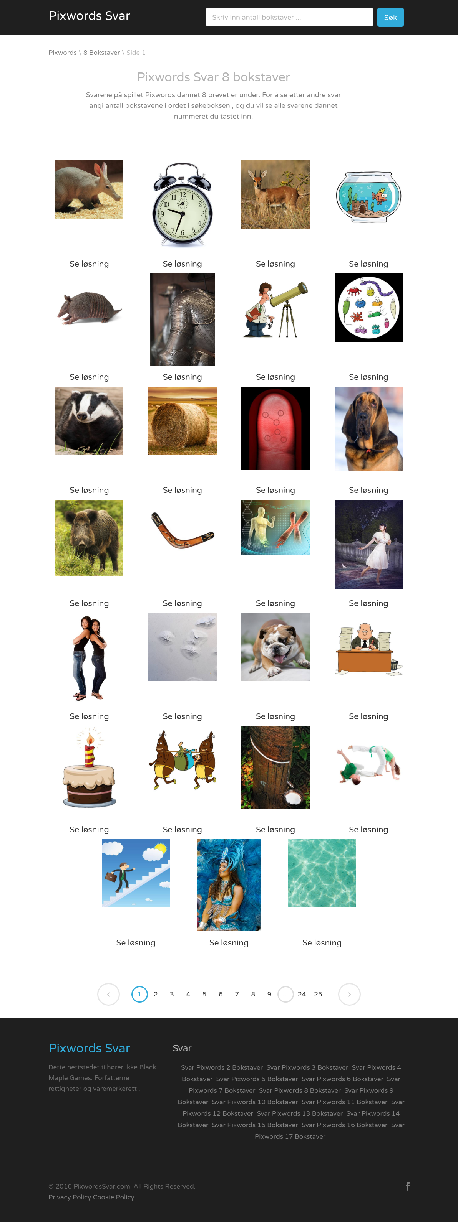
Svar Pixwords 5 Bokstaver (257, 1079)
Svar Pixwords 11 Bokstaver (345, 1102)
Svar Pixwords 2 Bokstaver (222, 1068)
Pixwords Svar (89, 16)
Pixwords (62, 53)
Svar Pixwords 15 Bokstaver (255, 1125)
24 (302, 994)
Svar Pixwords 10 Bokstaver (255, 1102)
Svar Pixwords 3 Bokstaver (307, 1068)
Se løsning (89, 264)
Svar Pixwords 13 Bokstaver (300, 1114)
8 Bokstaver (101, 53)
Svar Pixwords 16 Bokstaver (345, 1125)
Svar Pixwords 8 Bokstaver (300, 1091)
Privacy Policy (69, 1197)
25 (318, 994)
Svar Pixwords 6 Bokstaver (342, 1079)
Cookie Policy (113, 1197)
